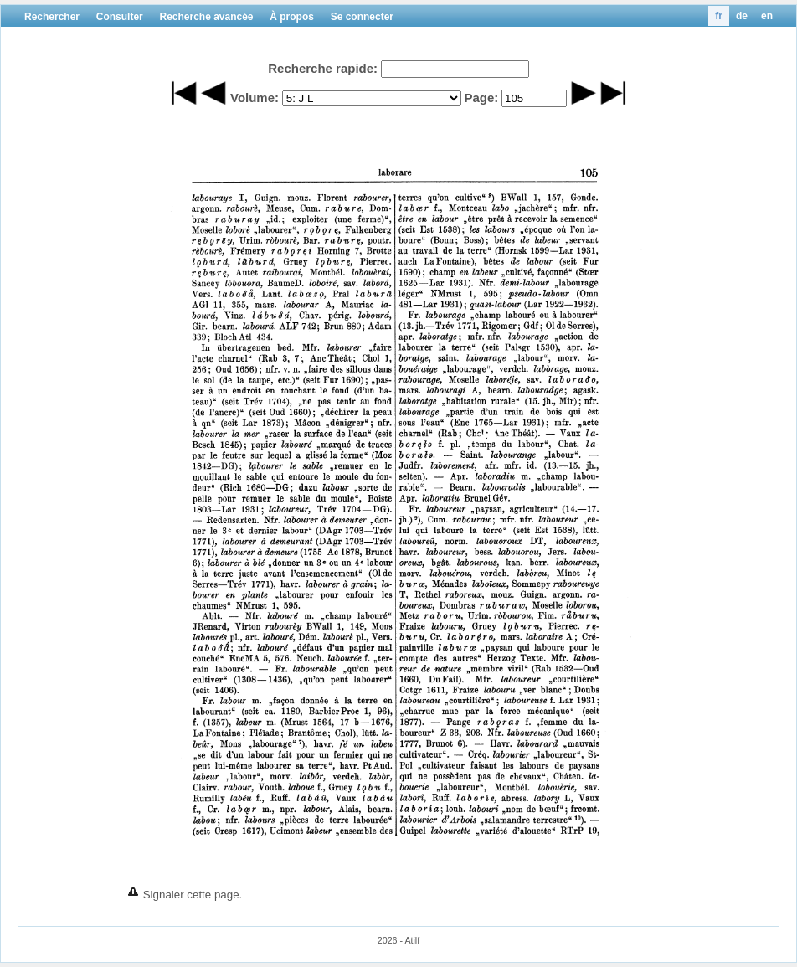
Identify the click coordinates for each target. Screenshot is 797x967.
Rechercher (52, 17)
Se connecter (362, 17)
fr (718, 16)
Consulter (119, 17)
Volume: (254, 97)
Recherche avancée (206, 17)
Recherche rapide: (323, 68)
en (767, 16)
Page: (481, 97)
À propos (292, 17)
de (742, 16)
